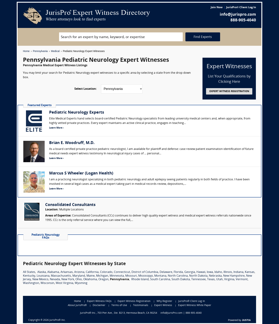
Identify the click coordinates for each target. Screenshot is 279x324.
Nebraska (215, 276)
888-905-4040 (243, 20)
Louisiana (43, 276)
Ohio (78, 279)
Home (26, 51)
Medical (55, 51)
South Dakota (181, 279)
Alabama (53, 272)
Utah (219, 279)
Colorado (106, 272)
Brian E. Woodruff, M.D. (71, 143)
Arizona (79, 272)
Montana (160, 276)
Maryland (78, 276)
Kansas (249, 272)
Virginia (229, 279)
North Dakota (198, 276)
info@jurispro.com (238, 15)
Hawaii (200, 272)
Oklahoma (90, 279)
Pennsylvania (40, 51)
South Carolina (160, 279)
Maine (90, 276)
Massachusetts (61, 276)
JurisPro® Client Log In (241, 7)
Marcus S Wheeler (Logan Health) (81, 173)
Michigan (102, 276)
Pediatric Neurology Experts (76, 113)
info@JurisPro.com (171, 313)
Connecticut (122, 272)
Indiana (238, 272)
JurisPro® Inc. (57, 320)
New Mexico (40, 279)
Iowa (210, 272)
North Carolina (178, 276)
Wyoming (81, 283)
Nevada (55, 279)
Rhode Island (140, 279)
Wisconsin (47, 283)
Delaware (166, 272)
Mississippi (145, 276)
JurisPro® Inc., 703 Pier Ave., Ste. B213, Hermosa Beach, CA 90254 (118, 313)
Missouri (131, 276)
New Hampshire (234, 276)
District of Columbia (144, 272)
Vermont (242, 279)
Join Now (217, 7)
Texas (211, 279)
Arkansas (66, 272)
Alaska (41, 272)
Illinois (227, 272)
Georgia (189, 272)
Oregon (103, 279)
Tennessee (198, 279)
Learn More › (56, 128)
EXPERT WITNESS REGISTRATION (229, 91)
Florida (178, 272)
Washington (31, 283)
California (92, 272)
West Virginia (64, 283)
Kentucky (29, 276)
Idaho (218, 272)
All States (29, 272)
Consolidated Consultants (70, 205)
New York (67, 279)
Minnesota (117, 276)
